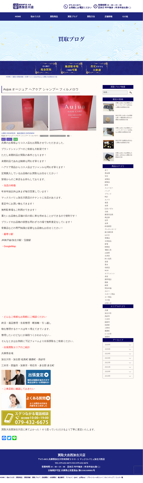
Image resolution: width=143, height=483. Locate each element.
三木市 (107, 319)
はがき (107, 235)
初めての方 (35, 16)
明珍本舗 (108, 288)
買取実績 (27, 477)
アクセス (69, 477)
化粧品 (107, 267)
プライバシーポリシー (95, 477)
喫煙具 (107, 247)
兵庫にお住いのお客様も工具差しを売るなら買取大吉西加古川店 (123, 155)
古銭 (106, 211)
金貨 (106, 205)
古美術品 (108, 241)
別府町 (107, 325)
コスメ (9, 139)
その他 (125, 16)
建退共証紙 (109, 214)
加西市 (107, 337)
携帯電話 (108, 279)
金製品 (107, 179)
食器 (106, 202)
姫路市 (107, 322)
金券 (106, 223)
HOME (18, 16)
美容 (106, 276)
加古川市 (108, 313)
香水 (106, 264)
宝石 (106, 176)
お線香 (107, 253)
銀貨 (106, 285)
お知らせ (108, 303)
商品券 (107, 217)
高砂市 (107, 316)
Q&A (75, 477)
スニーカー (109, 188)
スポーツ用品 (110, 294)
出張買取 (53, 477)
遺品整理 (61, 477)
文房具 (107, 256)
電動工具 (108, 250)
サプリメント (110, 273)
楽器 (106, 261)
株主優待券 (109, 232)
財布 (106, 185)
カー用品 (108, 297)
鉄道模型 (108, 226)
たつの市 (108, 334)
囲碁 (106, 282)
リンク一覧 (119, 477)
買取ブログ (72, 16)
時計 (106, 197)
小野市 (107, 328)
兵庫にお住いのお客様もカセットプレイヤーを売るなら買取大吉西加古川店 (123, 105)
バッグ (107, 191)
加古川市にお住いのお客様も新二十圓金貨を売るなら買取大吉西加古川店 (123, 117)
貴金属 (107, 173)
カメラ (107, 200)
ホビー (107, 291)
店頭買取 (45, 477)
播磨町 (107, 331)
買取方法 (91, 16)
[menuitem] (18, 16)
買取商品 (54, 16)
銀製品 (107, 182)
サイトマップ (109, 477)
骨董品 (107, 238)
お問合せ (82, 477)
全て (3, 139)
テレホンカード (110, 229)
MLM (106, 270)
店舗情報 (108, 16)
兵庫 (15, 139)
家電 (106, 244)
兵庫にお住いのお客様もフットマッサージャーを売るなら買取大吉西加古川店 (123, 130)
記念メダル (109, 208)
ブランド (108, 194)
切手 (106, 220)
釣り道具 (108, 259)
